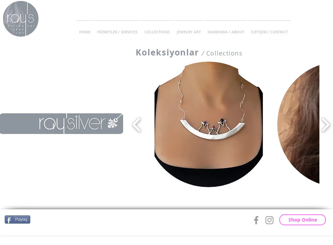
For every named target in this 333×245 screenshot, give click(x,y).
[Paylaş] (17, 219)
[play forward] (325, 124)
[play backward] (136, 124)
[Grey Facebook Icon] (256, 220)
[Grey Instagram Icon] (269, 220)
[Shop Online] (302, 219)
